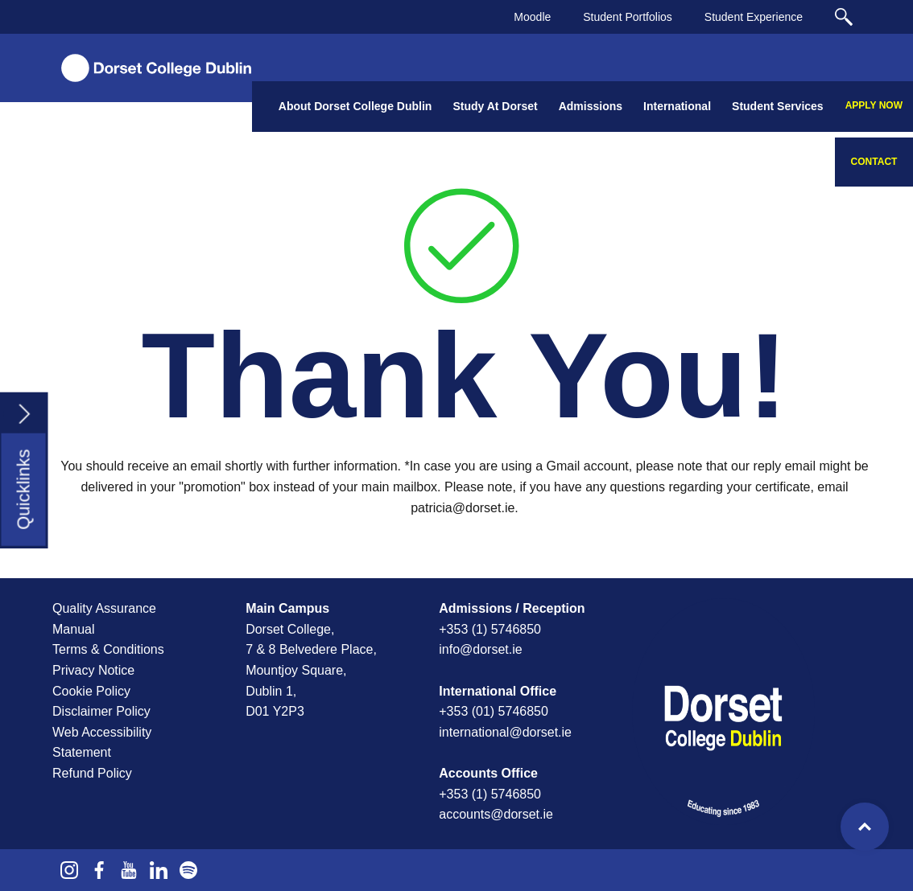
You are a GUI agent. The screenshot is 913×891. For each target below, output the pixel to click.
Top (865, 827)
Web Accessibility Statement (101, 742)
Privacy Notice (93, 670)
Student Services (778, 106)
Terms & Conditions (108, 649)
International (677, 106)
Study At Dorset (494, 106)
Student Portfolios (627, 16)
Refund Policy (92, 773)
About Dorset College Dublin (355, 106)
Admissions (590, 106)
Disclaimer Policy (101, 711)
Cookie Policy (91, 691)
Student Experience (753, 16)
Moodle (532, 16)
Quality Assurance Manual (104, 619)
